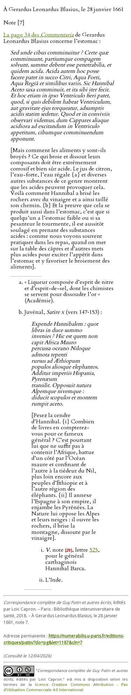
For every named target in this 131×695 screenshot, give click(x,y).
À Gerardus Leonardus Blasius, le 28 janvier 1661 (63, 9)
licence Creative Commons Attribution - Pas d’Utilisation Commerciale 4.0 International (65, 687)
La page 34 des (38, 35)
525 (93, 550)
